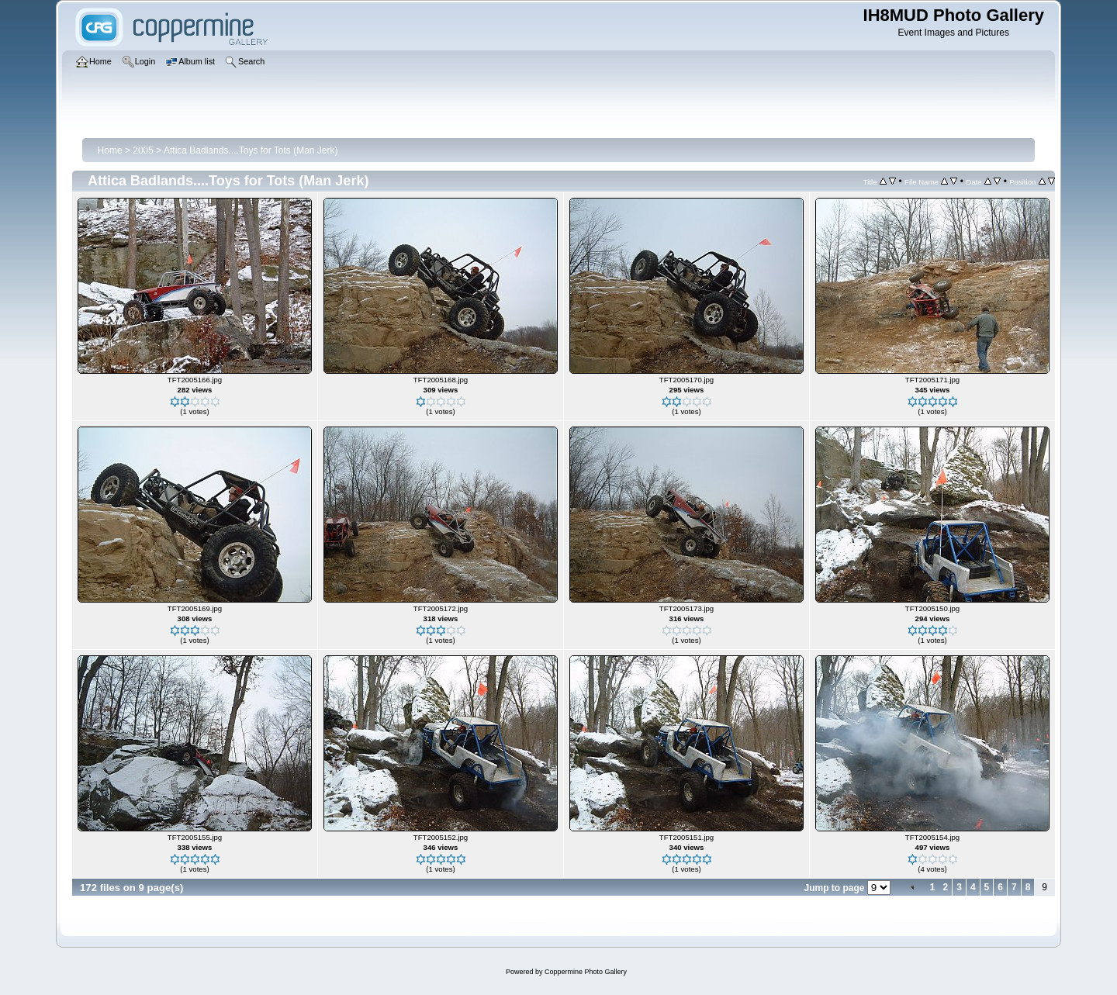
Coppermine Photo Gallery (586, 972)
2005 (143, 150)
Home (110, 150)
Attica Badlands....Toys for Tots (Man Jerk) (251, 150)
